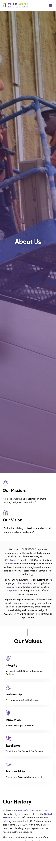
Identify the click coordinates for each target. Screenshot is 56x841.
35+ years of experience (26, 810)
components (12, 590)
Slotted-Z (14, 560)
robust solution (23, 583)
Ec (26, 560)
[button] (50, 5)
